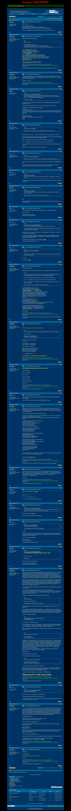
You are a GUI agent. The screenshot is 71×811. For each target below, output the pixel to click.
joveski (10, 394)
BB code (10, 782)
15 (54, 16)
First (45, 16)
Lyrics (10, 800)
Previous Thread (33, 774)
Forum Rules (11, 786)
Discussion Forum (20, 5)
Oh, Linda (11, 21)
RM (10, 171)
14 (53, 16)
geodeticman (16, 772)
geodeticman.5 (12, 36)
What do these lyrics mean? (14, 796)
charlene (10, 90)
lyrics (25, 772)
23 (56, 16)
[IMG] (10, 784)
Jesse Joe (11, 489)
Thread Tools (49, 18)
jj (9, 221)
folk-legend (11, 772)
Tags (10, 770)
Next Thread (39, 774)
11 (48, 16)
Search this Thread (57, 18)
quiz (27, 772)
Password (46, 12)
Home (14, 5)
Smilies (10, 783)
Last (59, 16)
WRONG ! (26, 130)
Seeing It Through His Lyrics (14, 793)
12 (50, 16)
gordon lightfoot (21, 772)
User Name (47, 10)
